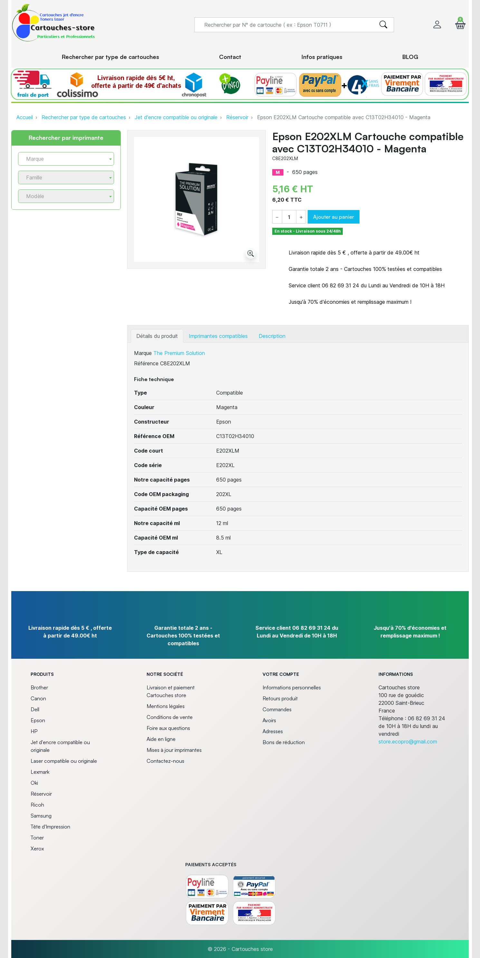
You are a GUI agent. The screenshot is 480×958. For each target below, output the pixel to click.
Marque (143, 353)
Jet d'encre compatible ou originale (176, 117)
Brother (39, 687)
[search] (383, 24)
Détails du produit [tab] (157, 336)
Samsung (41, 815)
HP (34, 731)
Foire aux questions (168, 728)
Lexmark (40, 772)
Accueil (24, 117)
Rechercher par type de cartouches (84, 117)
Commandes (277, 709)
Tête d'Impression (50, 826)
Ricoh (37, 804)
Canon (38, 698)
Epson (38, 720)
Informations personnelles (292, 687)
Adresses (273, 731)
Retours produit (280, 698)
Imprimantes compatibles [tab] (218, 336)
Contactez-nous (165, 761)
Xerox (37, 848)
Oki (34, 783)
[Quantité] (289, 217)
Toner (37, 837)
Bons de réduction (284, 742)
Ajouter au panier (333, 217)
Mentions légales (166, 706)
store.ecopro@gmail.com (408, 741)
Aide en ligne (161, 739)
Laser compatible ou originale (64, 761)
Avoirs (269, 720)
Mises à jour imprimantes (174, 750)
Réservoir (237, 117)
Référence (146, 363)
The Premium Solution (179, 353)
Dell (35, 709)
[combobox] (66, 159)
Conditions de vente (170, 717)
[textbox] (63, 159)
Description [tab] (272, 336)
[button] (460, 24)
